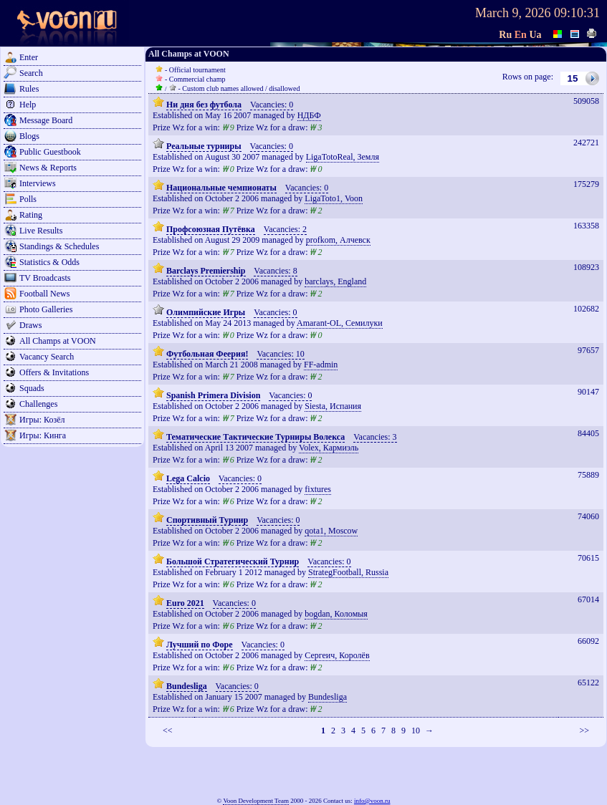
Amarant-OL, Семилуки (340, 323)
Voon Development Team (256, 800)
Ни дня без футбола (204, 105)
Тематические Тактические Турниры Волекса (255, 437)
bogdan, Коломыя (336, 614)
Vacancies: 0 (271, 105)
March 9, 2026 (512, 13)
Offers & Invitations (54, 372)
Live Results (40, 231)
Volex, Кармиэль (328, 448)
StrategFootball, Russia (348, 572)
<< (168, 731)
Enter (28, 57)
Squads (31, 388)
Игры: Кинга (42, 435)
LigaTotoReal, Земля (342, 157)
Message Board (45, 120)
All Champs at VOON (57, 341)
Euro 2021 (185, 603)
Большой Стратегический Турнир (232, 561)
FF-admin (321, 365)
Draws (30, 325)
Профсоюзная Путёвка (210, 229)
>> (584, 731)
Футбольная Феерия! (207, 354)
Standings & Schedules (59, 246)
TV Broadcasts (44, 278)
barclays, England (335, 281)
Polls (28, 199)
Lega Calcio (188, 478)
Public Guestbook (50, 152)
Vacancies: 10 (280, 354)
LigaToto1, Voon (334, 198)
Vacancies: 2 (285, 229)
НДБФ (309, 115)
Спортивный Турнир (207, 520)
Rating (30, 215)
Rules (29, 89)
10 (415, 731)
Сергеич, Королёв (337, 655)
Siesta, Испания (333, 406)
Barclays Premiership (206, 271)
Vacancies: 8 (275, 271)
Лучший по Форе (199, 645)
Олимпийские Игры (205, 312)
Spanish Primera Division (213, 395)
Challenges (38, 404)
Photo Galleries (45, 309)
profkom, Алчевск (338, 240)
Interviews (37, 183)
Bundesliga (186, 686)
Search (31, 73)
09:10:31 (577, 13)
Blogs (29, 136)
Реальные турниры (204, 146)
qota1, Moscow (331, 531)
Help (27, 105)
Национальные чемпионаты (221, 188)
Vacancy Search (46, 357)
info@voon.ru (372, 800)
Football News (44, 294)
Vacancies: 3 (374, 437)
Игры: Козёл (41, 420)
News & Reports (48, 168)
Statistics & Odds (49, 262)
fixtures (318, 489)
